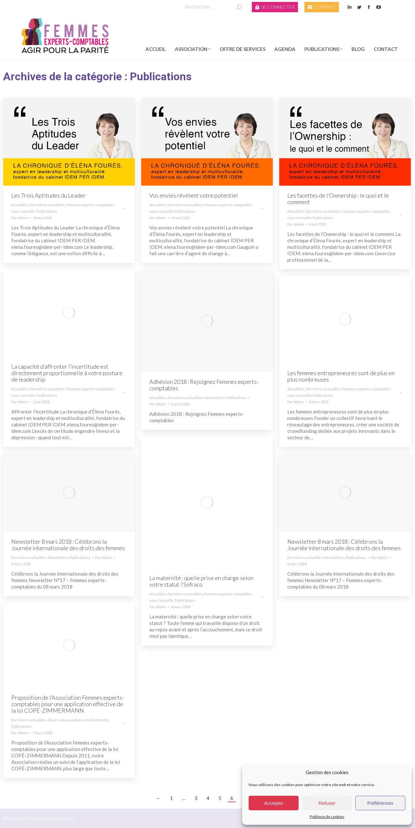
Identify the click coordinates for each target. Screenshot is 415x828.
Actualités (19, 205)
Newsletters (214, 397)
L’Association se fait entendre (84, 720)
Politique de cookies (327, 816)
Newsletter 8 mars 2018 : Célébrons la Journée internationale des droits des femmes (68, 544)
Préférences (380, 803)
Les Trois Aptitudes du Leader (48, 195)
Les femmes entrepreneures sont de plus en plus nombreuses (341, 376)
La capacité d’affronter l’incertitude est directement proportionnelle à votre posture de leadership (67, 373)
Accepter (273, 803)
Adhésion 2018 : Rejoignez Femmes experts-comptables (204, 385)
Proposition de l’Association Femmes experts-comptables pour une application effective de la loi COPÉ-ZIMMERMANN (67, 704)
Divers (53, 720)
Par (19, 218)
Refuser (327, 803)
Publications (47, 211)
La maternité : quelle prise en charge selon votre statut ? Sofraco (201, 581)
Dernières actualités (47, 205)
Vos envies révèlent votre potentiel (193, 195)
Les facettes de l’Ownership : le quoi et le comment (338, 198)
